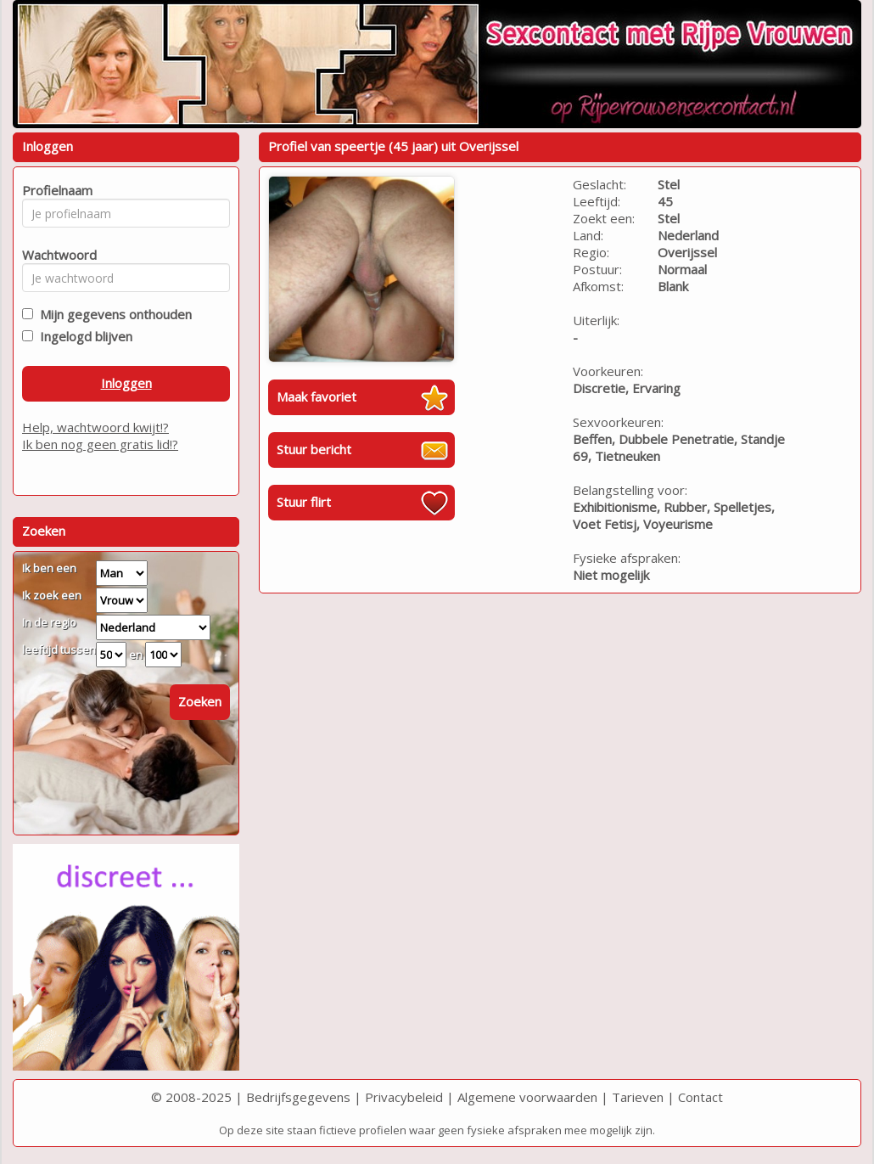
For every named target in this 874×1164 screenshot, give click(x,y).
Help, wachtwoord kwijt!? (95, 427)
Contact (700, 1096)
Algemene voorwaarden (527, 1096)
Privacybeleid (404, 1096)
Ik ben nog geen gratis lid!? (100, 444)
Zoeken (199, 701)
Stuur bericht (314, 449)
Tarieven (638, 1096)
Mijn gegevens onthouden (112, 314)
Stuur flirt (304, 501)
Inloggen (126, 382)
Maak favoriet (316, 396)
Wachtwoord (54, 254)
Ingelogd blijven (82, 336)
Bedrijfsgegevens (298, 1096)
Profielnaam (54, 190)
